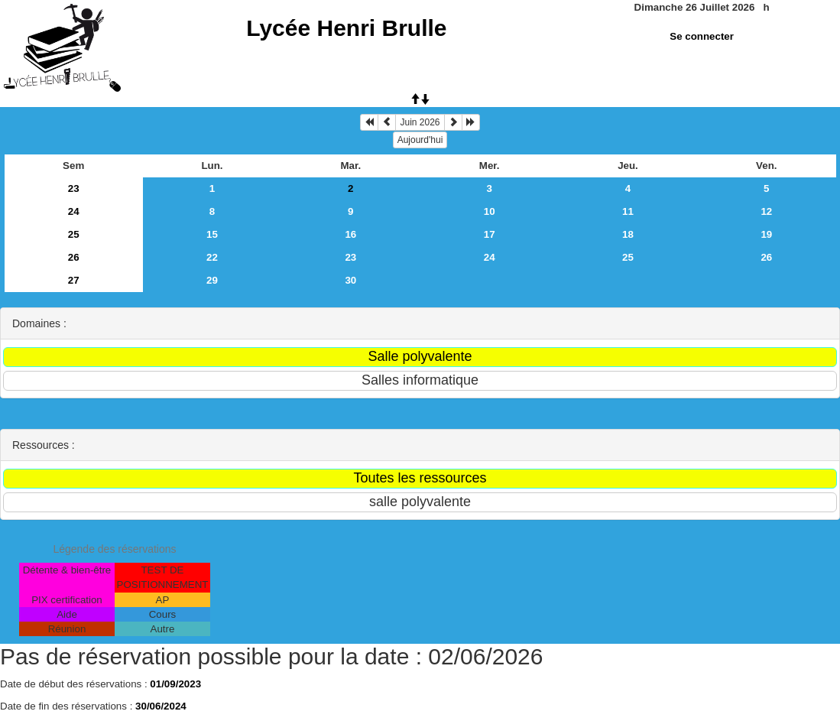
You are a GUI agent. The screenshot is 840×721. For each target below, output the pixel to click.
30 (350, 280)
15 (212, 234)
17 (489, 234)
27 (73, 280)
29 (212, 280)
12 (766, 211)
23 (73, 188)
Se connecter (702, 36)
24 (73, 211)
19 (766, 234)
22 (212, 257)
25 (73, 234)
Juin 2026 (419, 122)
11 (628, 211)
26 (73, 257)
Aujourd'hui (420, 140)
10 (489, 211)
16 (350, 234)
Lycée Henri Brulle (346, 28)
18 (628, 234)
